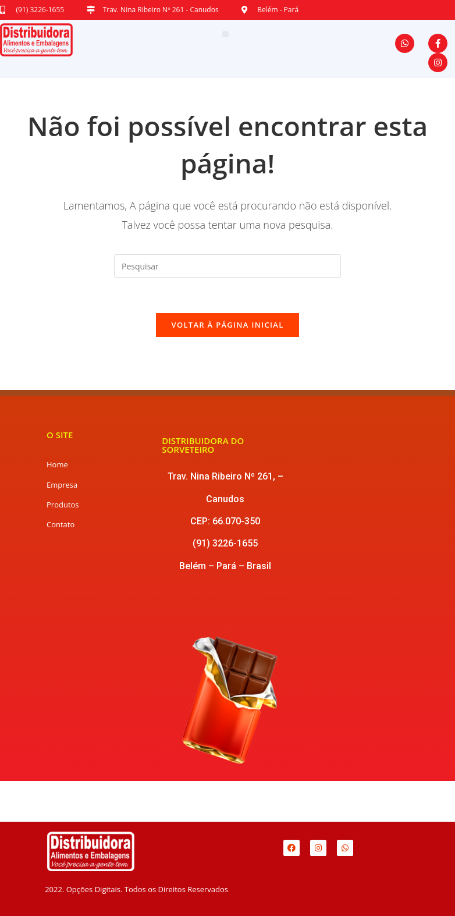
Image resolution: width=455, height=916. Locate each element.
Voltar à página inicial (227, 324)
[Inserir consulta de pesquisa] (227, 266)
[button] (225, 34)
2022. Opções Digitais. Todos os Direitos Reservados (136, 889)
